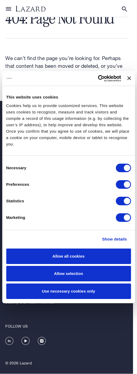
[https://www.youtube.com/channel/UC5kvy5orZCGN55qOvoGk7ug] (26, 341)
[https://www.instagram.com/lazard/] (42, 341)
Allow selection (68, 273)
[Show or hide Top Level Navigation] (8, 8)
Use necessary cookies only (68, 291)
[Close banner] (129, 78)
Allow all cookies (68, 256)
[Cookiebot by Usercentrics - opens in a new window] (97, 78)
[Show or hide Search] (124, 9)
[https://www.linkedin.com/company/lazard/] (9, 341)
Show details (114, 239)
